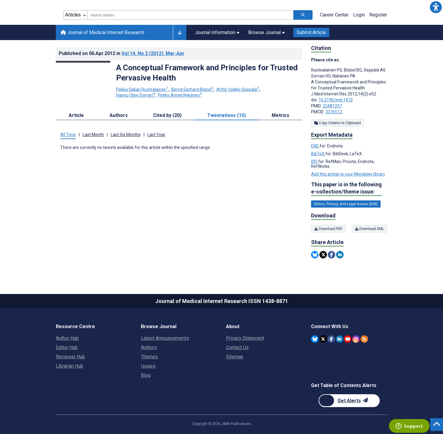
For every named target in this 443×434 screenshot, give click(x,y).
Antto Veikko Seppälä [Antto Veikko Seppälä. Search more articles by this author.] (238, 89)
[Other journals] (179, 32)
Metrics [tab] (280, 115)
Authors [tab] (119, 115)
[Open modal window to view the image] (83, 62)
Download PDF (328, 229)
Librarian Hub (69, 366)
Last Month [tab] (93, 134)
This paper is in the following (346, 188)
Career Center (334, 15)
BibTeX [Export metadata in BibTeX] (318, 153)
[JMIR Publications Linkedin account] (339, 339)
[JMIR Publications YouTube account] (347, 339)
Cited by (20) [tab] (167, 115)
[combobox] (190, 15)
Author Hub (67, 338)
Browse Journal (266, 32)
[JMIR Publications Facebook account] (331, 339)
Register (378, 15)
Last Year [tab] (156, 134)
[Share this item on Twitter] (323, 254)
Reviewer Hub (70, 357)
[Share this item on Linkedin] (340, 254)
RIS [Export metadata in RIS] (314, 161)
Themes (149, 357)
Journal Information (217, 32)
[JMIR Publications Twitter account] (323, 339)
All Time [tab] (68, 134)
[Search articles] (303, 15)
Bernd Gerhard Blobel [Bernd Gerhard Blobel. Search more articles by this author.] (192, 89)
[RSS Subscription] (364, 339)
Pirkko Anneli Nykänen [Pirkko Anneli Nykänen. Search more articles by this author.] (180, 95)
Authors (149, 347)
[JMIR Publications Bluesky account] (315, 339)
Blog (145, 375)
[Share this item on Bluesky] (315, 254)
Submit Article (311, 32)
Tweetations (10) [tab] (226, 115)
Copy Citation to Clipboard (337, 123)
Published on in (121, 53)
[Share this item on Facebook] (331, 254)
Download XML (369, 229)
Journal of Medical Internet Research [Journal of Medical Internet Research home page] (102, 32)
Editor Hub (67, 347)
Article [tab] (76, 115)
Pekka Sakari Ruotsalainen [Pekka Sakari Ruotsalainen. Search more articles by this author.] (142, 89)
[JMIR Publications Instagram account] (356, 339)
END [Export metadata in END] (315, 146)
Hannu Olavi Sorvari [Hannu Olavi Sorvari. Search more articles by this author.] (136, 95)
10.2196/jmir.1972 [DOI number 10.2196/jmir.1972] (336, 100)
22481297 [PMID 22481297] (332, 105)
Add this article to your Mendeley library (348, 174)
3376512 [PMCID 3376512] (333, 111)
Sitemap (234, 357)
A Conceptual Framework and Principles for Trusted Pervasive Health (207, 72)
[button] (435, 7)
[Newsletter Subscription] (349, 400)
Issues (148, 366)
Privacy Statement (245, 338)
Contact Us (237, 347)
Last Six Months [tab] (126, 134)
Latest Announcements (165, 338)
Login (359, 15)
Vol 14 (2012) (152, 53)
